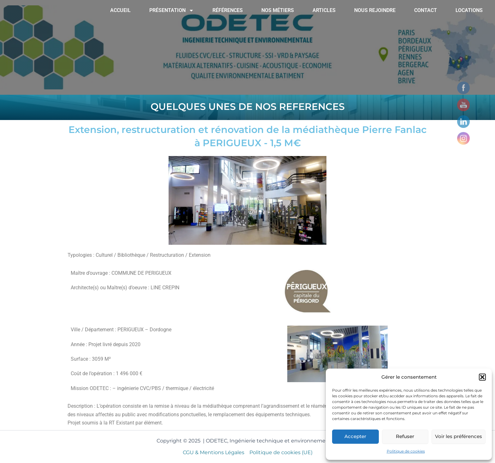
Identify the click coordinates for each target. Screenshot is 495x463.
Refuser (405, 436)
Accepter (355, 436)
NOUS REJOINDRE (375, 10)
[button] (482, 377)
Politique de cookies (406, 451)
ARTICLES (324, 10)
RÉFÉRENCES (227, 10)
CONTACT (425, 10)
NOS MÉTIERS (277, 10)
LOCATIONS (469, 10)
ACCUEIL (120, 10)
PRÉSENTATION (171, 10)
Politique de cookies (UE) (281, 452)
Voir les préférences (458, 436)
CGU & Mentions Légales (213, 452)
